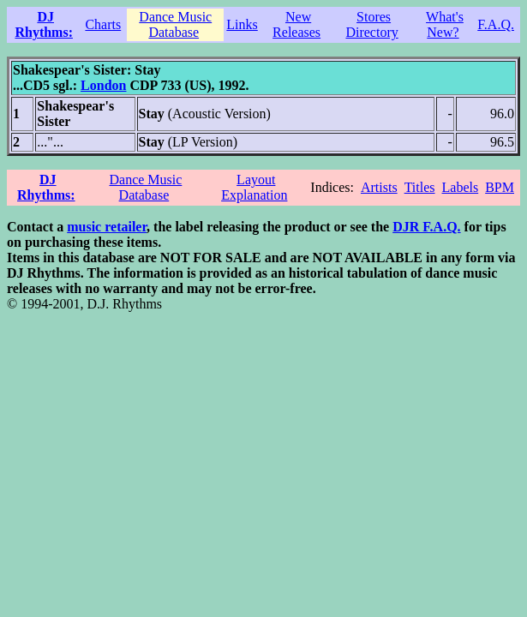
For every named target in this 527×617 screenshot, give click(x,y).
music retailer (107, 226)
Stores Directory (371, 24)
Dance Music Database (175, 24)
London (103, 85)
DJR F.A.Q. (426, 226)
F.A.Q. (495, 24)
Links (241, 24)
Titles (419, 187)
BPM (499, 187)
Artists (379, 187)
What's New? (445, 24)
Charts (103, 24)
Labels (460, 187)
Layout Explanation (254, 187)
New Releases (296, 24)
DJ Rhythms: (44, 24)
